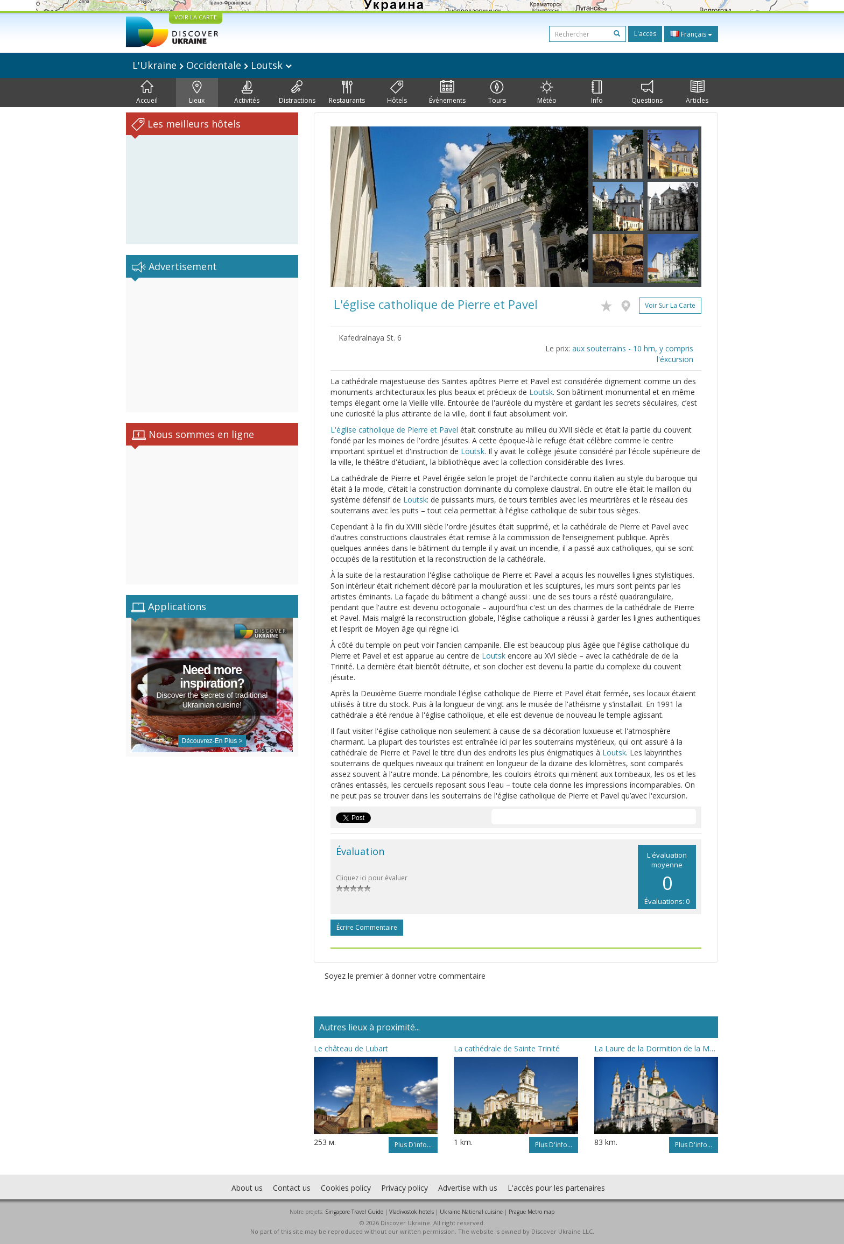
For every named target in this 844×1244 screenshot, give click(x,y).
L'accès (645, 33)
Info (597, 92)
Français (691, 34)
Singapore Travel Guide (354, 1211)
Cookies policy (346, 1188)
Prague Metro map (531, 1211)
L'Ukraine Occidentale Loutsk (212, 65)
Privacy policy (404, 1188)
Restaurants (347, 92)
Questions (647, 92)
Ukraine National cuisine (471, 1211)
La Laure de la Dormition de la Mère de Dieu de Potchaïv (656, 1048)
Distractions (297, 92)
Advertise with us (467, 1188)
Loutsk (541, 392)
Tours (497, 92)
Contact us (292, 1188)
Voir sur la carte (670, 305)
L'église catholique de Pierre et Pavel (394, 430)
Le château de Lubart (351, 1048)
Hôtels (397, 92)
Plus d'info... (413, 1144)
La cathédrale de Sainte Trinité (507, 1048)
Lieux (197, 92)
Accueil (147, 92)
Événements (447, 92)
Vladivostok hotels (411, 1211)
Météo (547, 92)
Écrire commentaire (366, 927)
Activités (246, 92)
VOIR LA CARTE (195, 17)
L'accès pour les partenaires (556, 1188)
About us (247, 1188)
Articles (697, 92)
